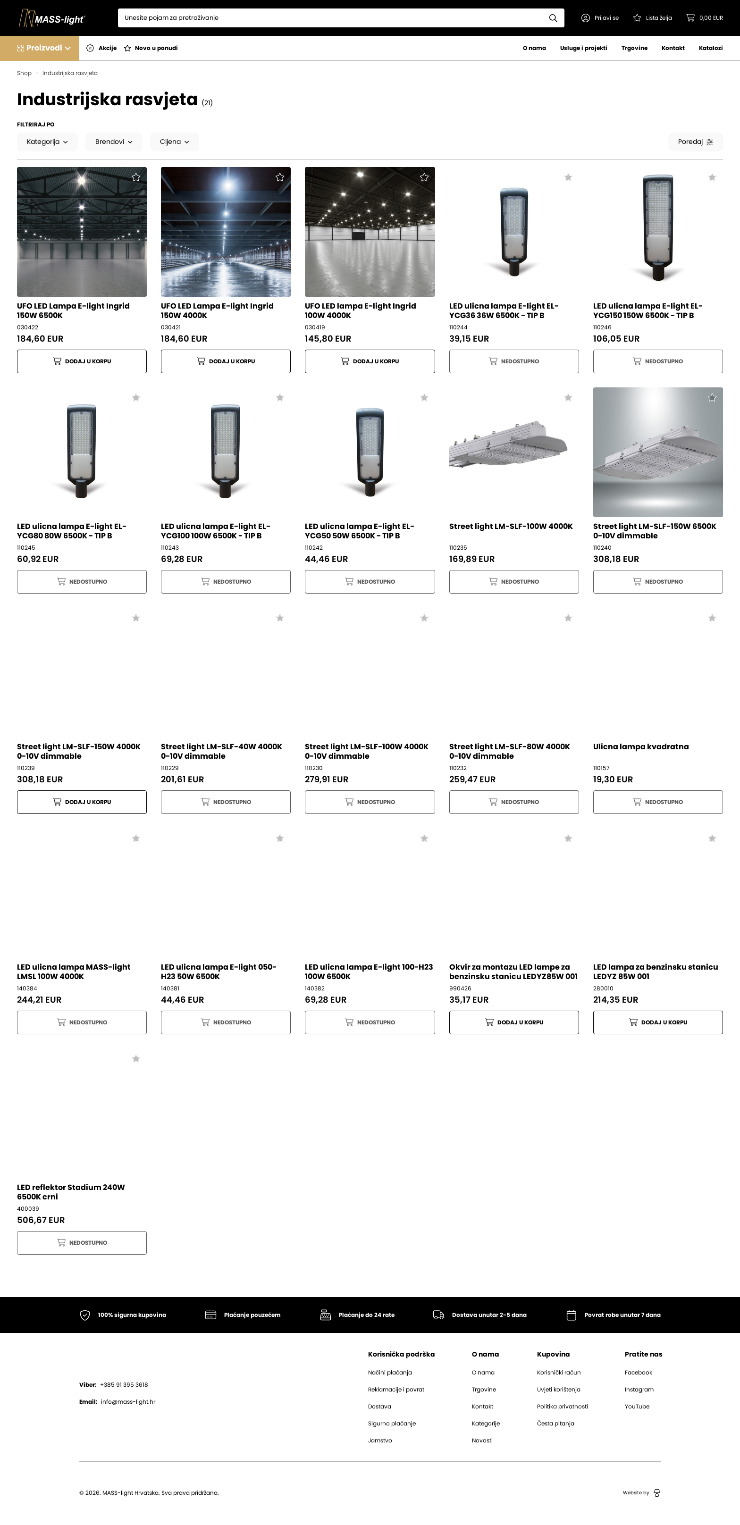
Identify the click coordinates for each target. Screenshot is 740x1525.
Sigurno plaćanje (392, 1424)
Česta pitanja (555, 1424)
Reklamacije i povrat (396, 1390)
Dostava (379, 1407)
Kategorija (47, 142)
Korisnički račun (559, 1373)
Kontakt (673, 48)
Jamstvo (380, 1441)
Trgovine (635, 48)
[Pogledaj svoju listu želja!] (652, 18)
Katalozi (711, 48)
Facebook (638, 1373)
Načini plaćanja (390, 1373)
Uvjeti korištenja (558, 1390)
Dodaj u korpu (82, 361)
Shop (24, 73)
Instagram (639, 1390)
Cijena (174, 142)
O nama (534, 48)
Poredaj (695, 142)
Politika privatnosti (562, 1407)
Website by (642, 1493)
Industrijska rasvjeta (70, 73)
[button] (600, 18)
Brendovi (114, 142)
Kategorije (486, 1424)
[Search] (330, 17)
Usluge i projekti (583, 48)
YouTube (637, 1407)
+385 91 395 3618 (113, 1385)
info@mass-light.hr (117, 1402)
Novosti (482, 1441)
